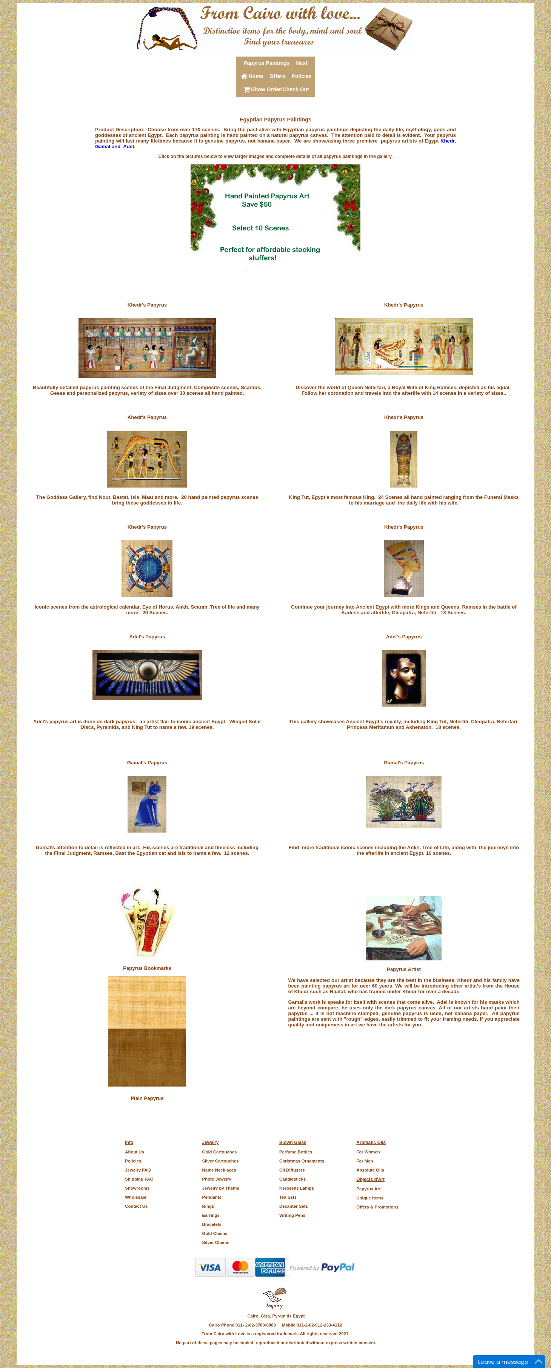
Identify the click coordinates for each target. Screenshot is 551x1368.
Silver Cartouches (220, 1161)
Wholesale (135, 1197)
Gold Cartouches (219, 1152)
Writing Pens (292, 1215)
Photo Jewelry (216, 1179)
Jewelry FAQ (138, 1170)
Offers (277, 76)
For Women (368, 1152)
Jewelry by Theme (220, 1188)
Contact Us (136, 1206)
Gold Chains (215, 1233)
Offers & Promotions (377, 1207)
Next (301, 63)
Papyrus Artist (404, 969)
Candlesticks (292, 1179)
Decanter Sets (293, 1206)
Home (251, 76)
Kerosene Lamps (296, 1188)
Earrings (211, 1215)
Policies (302, 76)
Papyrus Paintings (266, 63)
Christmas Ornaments (301, 1161)
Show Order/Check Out (275, 89)
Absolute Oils (370, 1170)
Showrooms (137, 1188)
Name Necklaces (219, 1170)
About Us (134, 1152)
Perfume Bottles (295, 1152)
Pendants (212, 1197)
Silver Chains (215, 1242)
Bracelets (212, 1224)
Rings (208, 1206)
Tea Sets (288, 1197)
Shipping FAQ (139, 1179)
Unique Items (369, 1198)
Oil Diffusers (292, 1170)
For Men (364, 1161)
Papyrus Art (368, 1189)
